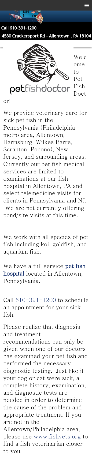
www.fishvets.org (57, 436)
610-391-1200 (23, 28)
